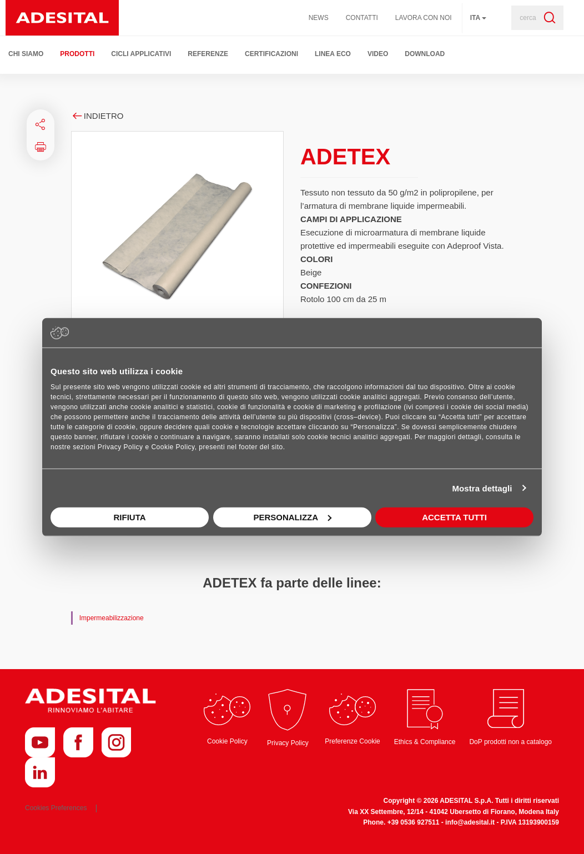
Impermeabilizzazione (111, 618)
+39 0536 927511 (413, 822)
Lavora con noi (423, 18)
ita (478, 18)
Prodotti (77, 54)
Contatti (362, 18)
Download (425, 54)
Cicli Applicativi (141, 54)
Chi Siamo (25, 54)
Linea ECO (333, 54)
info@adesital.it (470, 822)
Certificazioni (271, 54)
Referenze (208, 54)
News (319, 18)
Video (377, 54)
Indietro (97, 115)
